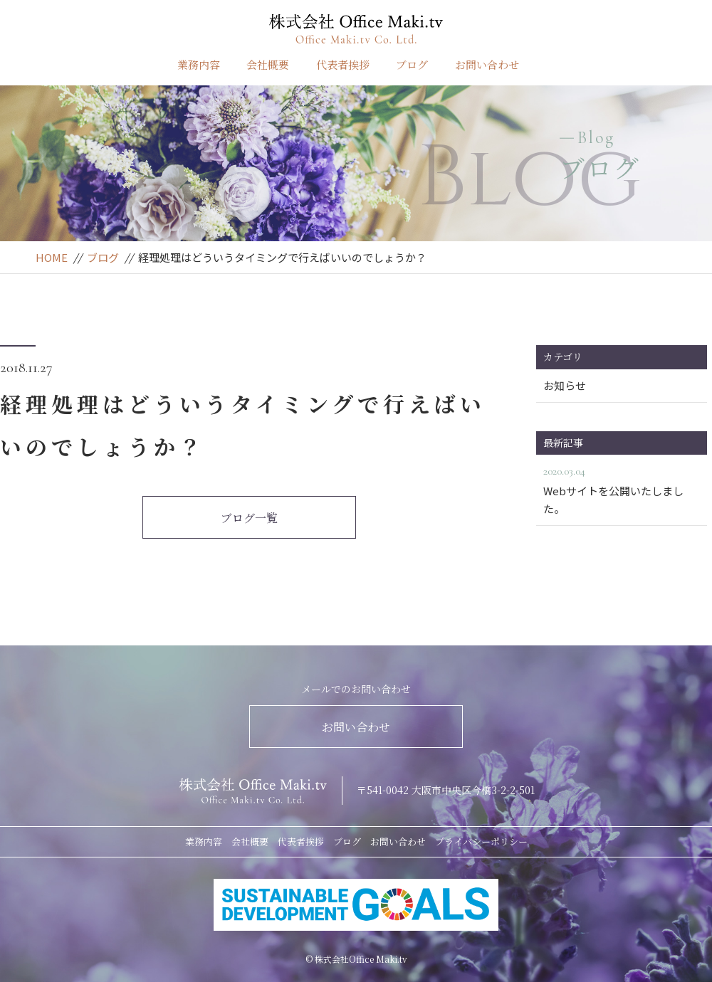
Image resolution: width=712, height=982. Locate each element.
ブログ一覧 (249, 518)
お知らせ (564, 385)
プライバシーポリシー (481, 841)
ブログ (412, 64)
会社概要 (267, 64)
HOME (52, 257)
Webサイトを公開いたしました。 (621, 489)
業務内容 (198, 64)
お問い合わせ (487, 64)
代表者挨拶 (343, 64)
